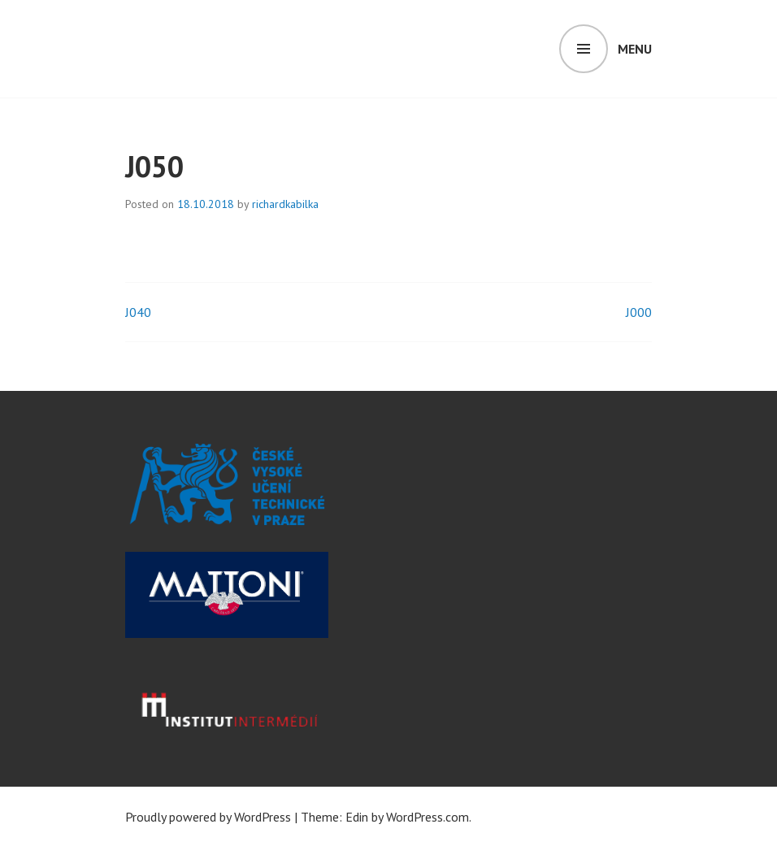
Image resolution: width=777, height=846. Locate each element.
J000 (639, 312)
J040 (138, 312)
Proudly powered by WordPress (208, 817)
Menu (635, 49)
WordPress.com (427, 817)
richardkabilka (285, 204)
